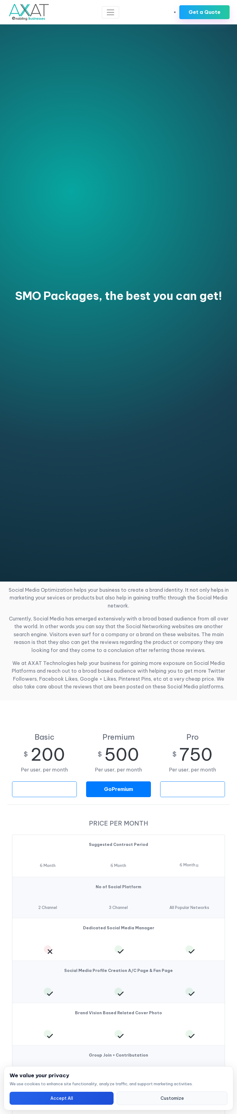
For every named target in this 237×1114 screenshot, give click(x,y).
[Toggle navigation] (110, 12)
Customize (172, 1098)
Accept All (61, 1098)
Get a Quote (204, 12)
